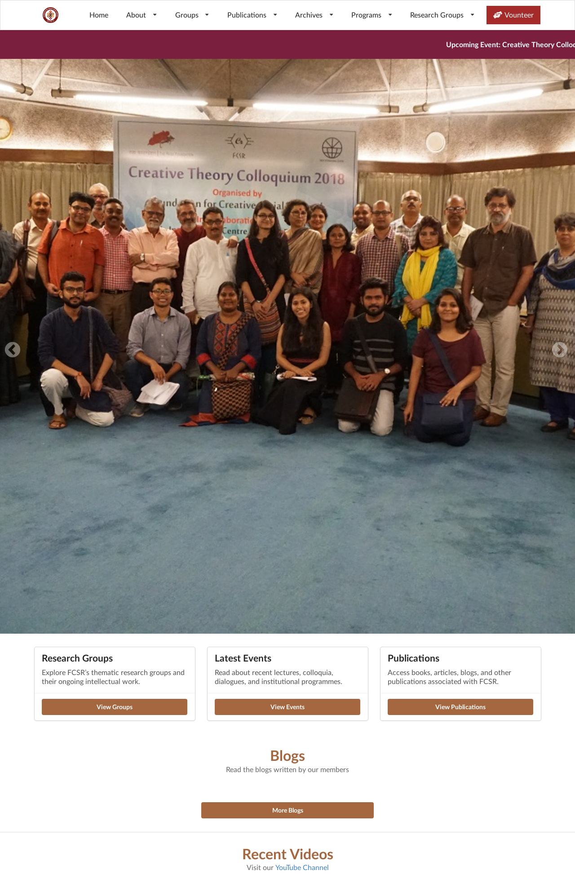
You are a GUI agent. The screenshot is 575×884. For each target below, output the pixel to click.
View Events (287, 707)
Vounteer (513, 14)
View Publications (460, 707)
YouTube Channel (302, 867)
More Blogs (287, 810)
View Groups (115, 707)
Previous (13, 351)
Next (560, 351)
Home (98, 14)
